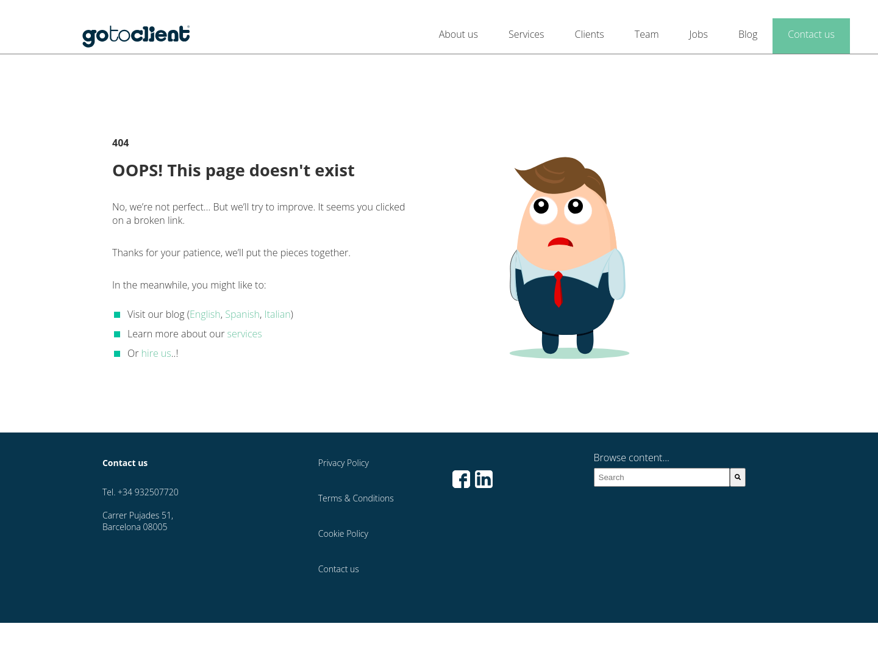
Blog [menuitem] (747, 34)
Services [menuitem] (526, 34)
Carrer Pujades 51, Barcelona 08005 (137, 521)
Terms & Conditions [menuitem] (356, 498)
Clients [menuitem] (589, 34)
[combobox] (662, 477)
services (244, 333)
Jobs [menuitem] (699, 34)
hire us (156, 353)
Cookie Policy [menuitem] (343, 533)
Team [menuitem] (647, 34)
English (205, 314)
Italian (278, 314)
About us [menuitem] (458, 34)
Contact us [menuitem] (811, 34)
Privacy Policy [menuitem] (343, 463)
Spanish (242, 314)
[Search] (738, 477)
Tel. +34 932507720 (140, 492)
